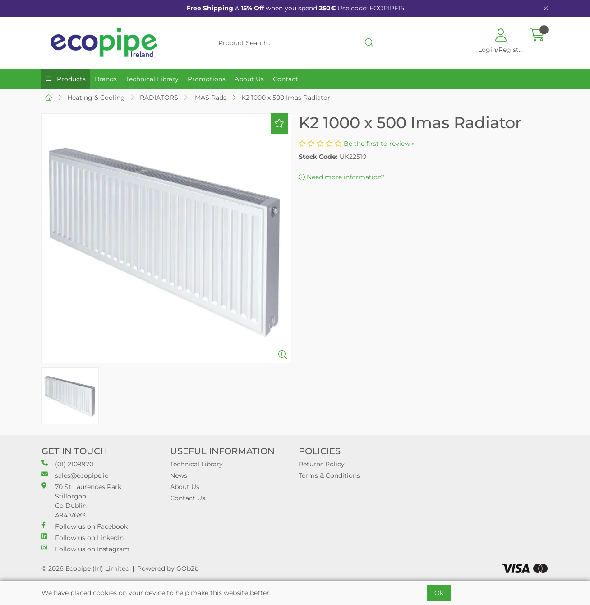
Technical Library (152, 79)
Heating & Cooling (96, 97)
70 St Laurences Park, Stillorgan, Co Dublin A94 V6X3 (82, 500)
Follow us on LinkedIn (82, 537)
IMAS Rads (209, 97)
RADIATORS (159, 97)
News (178, 475)
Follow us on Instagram (85, 548)
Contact (285, 79)
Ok (438, 593)
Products (70, 79)
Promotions (207, 79)
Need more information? (342, 177)
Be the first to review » (379, 144)
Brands (106, 79)
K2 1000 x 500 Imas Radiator (285, 97)
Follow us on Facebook (84, 526)
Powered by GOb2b (167, 568)
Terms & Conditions (329, 475)
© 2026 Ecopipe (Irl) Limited (85, 568)
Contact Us (187, 498)
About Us (249, 79)
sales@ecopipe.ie (74, 475)
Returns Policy (322, 464)
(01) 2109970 (67, 464)
